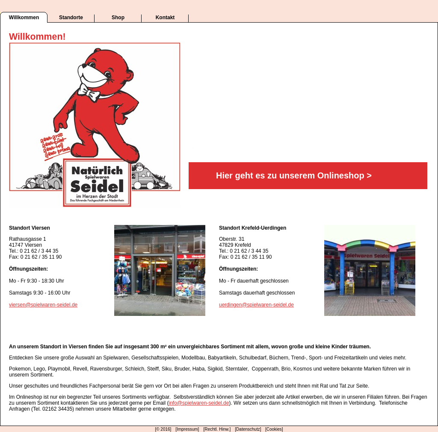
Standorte (71, 17)
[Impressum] (187, 429)
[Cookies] (274, 429)
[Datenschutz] (248, 429)
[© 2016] (163, 429)
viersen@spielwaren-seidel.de (43, 305)
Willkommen (24, 17)
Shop (118, 17)
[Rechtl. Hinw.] (217, 429)
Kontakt (165, 17)
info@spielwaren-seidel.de (199, 403)
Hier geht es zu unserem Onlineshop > (294, 175)
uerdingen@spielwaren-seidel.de (256, 305)
